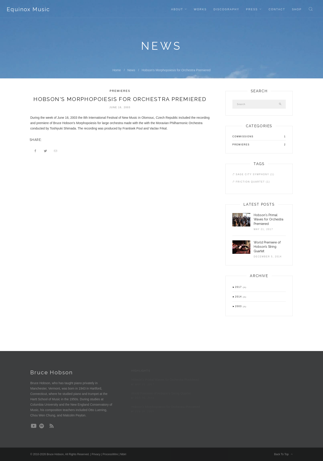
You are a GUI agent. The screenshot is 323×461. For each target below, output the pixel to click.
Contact (276, 9)
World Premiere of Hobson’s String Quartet (267, 247)
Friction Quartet (253, 182)
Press (252, 9)
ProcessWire (110, 454)
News (131, 70)
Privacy (96, 454)
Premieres (120, 91)
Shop (297, 9)
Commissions (242, 136)
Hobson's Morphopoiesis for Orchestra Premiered (176, 70)
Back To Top (283, 454)
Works (200, 9)
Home (116, 70)
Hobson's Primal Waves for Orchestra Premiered (268, 219)
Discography (226, 9)
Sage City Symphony (255, 174)
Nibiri (123, 454)
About (177, 9)
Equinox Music (28, 9)
